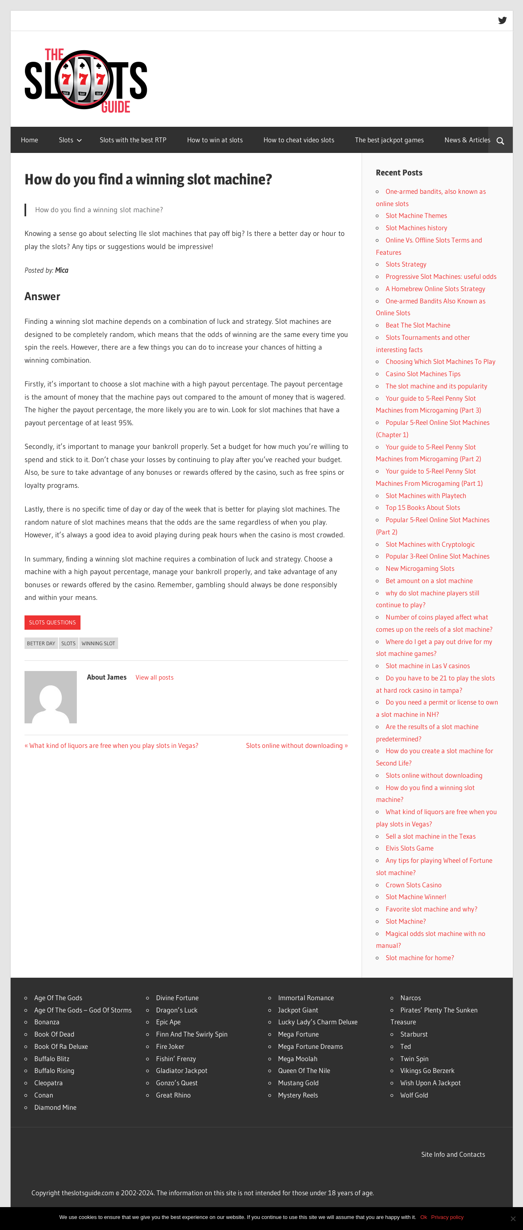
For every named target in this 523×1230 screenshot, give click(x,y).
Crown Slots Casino (414, 884)
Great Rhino (173, 1095)
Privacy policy (447, 1217)
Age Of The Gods (58, 997)
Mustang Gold (298, 1082)
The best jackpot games (389, 139)
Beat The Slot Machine (418, 325)
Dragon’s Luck (177, 1010)
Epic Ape (168, 1021)
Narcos (410, 997)
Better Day (41, 643)
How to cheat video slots (299, 139)
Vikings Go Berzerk (427, 1070)
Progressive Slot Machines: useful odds (441, 276)
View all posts (155, 677)
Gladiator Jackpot (182, 1070)
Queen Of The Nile (304, 1070)
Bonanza (47, 1021)
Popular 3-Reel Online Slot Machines (437, 556)
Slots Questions (52, 622)
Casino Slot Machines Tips (423, 373)
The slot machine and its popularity (436, 386)
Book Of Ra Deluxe (61, 1046)
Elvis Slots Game (410, 848)
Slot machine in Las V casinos (428, 665)
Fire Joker (170, 1046)
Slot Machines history (416, 227)
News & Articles (467, 139)
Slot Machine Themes (416, 215)
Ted (405, 1046)
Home (29, 139)
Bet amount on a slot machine (429, 580)
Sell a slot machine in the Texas (431, 836)
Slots (70, 139)
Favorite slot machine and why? (432, 909)
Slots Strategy (406, 264)
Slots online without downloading (294, 745)
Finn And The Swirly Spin (192, 1034)
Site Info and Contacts (453, 1154)
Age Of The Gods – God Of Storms (83, 1010)
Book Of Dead (54, 1034)
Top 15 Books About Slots (423, 507)
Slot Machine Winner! (416, 896)
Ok (423, 1217)
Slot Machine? (406, 921)
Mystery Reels (298, 1095)
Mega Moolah (297, 1058)
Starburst (414, 1034)
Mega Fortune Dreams (310, 1046)
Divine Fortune (177, 997)
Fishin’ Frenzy (176, 1058)
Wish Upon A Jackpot (430, 1082)
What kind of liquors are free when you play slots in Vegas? (114, 745)
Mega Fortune (298, 1034)
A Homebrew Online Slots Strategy (435, 288)
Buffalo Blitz (51, 1058)
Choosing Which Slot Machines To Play (441, 361)
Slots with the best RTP (133, 139)
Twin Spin (414, 1058)
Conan (43, 1095)
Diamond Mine (55, 1107)
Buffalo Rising (54, 1070)
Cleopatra (48, 1082)
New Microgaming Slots (420, 568)
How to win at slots (215, 139)
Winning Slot (98, 643)
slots (68, 643)
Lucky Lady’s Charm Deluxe (318, 1021)
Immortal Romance (306, 997)
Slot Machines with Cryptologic (430, 544)
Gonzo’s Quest (177, 1082)
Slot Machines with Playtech (426, 495)
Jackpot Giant (298, 1010)
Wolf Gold (414, 1095)
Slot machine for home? (420, 957)
